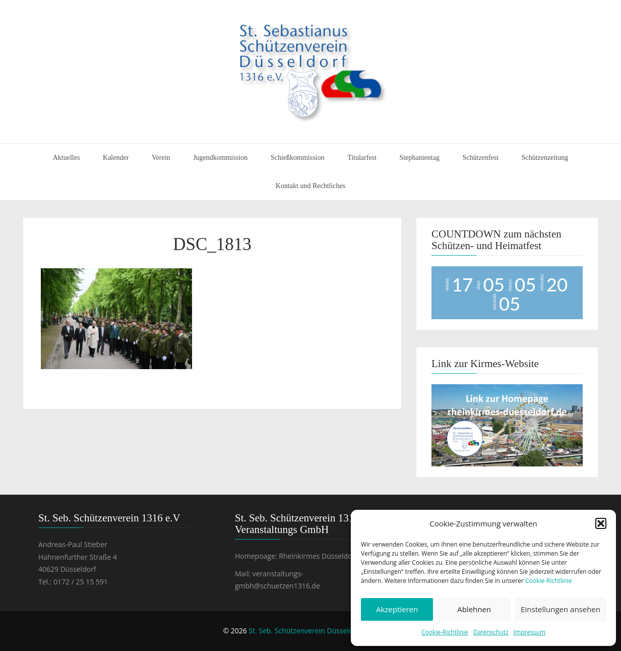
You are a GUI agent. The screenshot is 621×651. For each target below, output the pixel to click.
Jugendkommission (220, 157)
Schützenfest (481, 157)
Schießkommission (298, 157)
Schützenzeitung (545, 157)
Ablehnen (474, 609)
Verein (161, 157)
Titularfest (362, 157)
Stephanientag (420, 157)
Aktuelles (66, 157)
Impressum (529, 632)
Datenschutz (491, 632)
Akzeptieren (397, 609)
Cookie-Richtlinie (548, 580)
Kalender (116, 157)
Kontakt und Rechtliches (310, 186)
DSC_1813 (212, 244)
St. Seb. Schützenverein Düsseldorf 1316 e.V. (321, 630)
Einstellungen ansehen (560, 609)
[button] (601, 523)
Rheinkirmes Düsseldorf (318, 556)
